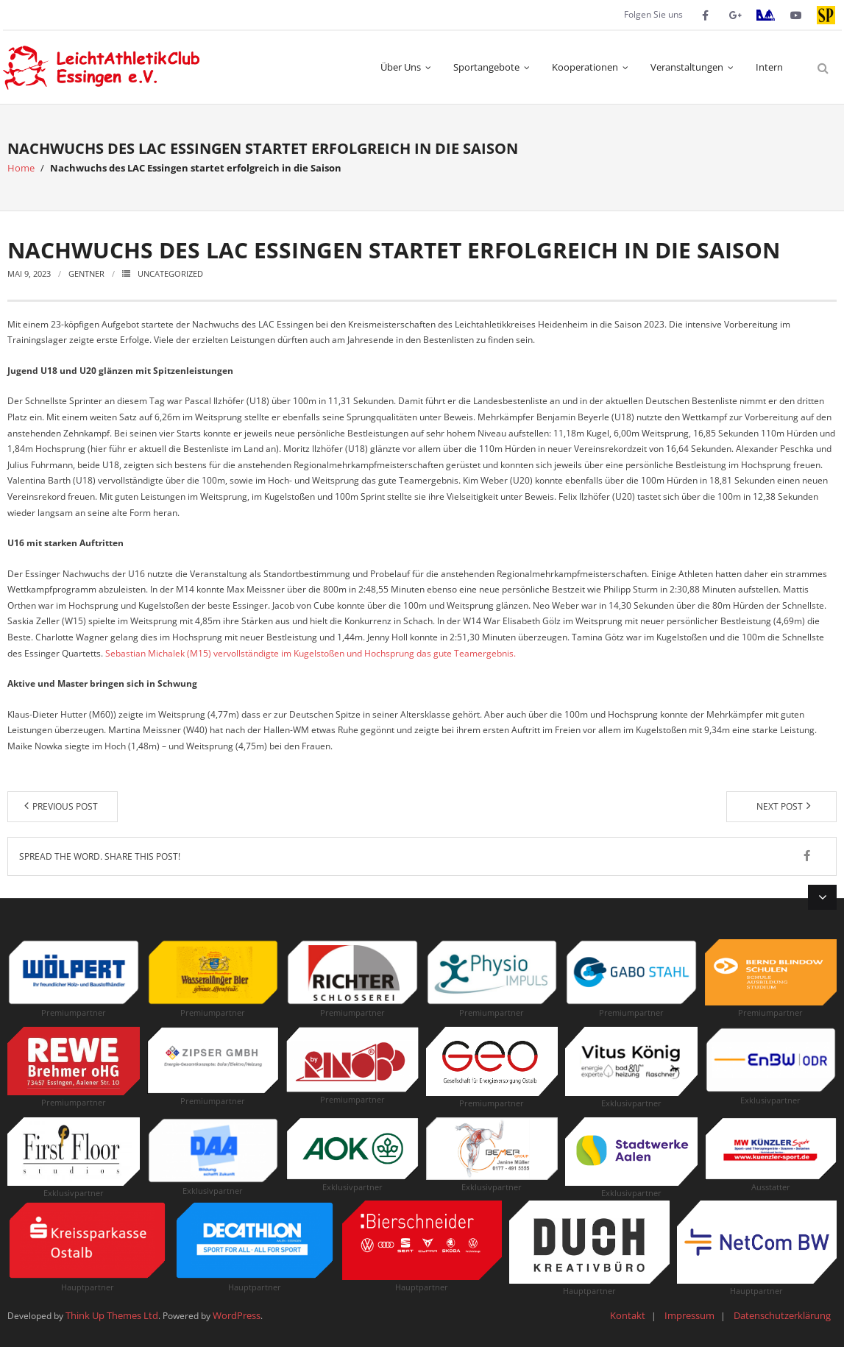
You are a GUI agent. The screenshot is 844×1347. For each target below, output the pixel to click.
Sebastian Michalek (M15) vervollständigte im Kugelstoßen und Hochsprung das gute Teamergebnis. (310, 653)
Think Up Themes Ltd (111, 1315)
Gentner (86, 273)
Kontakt (627, 1315)
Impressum (689, 1315)
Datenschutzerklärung (782, 1315)
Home (21, 167)
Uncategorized (170, 273)
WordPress (236, 1315)
